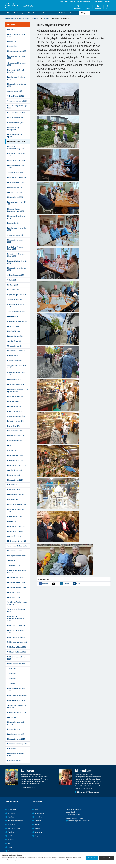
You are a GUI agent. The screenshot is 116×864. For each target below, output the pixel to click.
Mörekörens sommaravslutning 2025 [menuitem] (15, 148)
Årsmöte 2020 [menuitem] (12, 717)
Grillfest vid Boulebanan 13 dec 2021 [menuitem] (16, 571)
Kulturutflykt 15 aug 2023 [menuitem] (15, 421)
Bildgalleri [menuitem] (11, 24)
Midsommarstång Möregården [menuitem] (13, 129)
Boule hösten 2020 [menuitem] (13, 597)
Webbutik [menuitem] (72, 1)
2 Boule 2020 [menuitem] (11, 679)
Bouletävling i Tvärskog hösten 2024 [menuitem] (15, 248)
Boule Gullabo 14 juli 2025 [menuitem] (16, 113)
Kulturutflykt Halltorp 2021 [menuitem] (16, 582)
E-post (78, 583)
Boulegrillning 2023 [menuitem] (13, 426)
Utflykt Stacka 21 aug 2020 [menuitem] (16, 647)
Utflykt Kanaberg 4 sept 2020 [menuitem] (17, 642)
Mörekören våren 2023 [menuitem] (15, 455)
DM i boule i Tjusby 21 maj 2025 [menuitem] (16, 155)
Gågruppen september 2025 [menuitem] (17, 101)
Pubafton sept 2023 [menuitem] (14, 406)
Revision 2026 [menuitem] (12, 29)
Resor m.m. (74, 13)
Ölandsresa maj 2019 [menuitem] (14, 761)
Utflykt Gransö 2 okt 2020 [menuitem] (16, 625)
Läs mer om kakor (12, 860)
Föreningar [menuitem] (77, 7)
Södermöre (36, 18)
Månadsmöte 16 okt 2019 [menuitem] (16, 739)
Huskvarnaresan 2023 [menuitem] (14, 431)
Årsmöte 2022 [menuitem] (12, 561)
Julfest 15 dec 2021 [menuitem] (14, 566)
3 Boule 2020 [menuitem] (11, 674)
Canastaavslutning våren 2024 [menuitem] (15, 306)
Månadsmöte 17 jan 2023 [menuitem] (16, 351)
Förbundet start (10, 18)
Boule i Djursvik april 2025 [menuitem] (16, 182)
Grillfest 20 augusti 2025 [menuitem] (15, 96)
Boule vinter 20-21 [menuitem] (13, 592)
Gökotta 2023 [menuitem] (12, 450)
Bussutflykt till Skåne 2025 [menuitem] (16, 142)
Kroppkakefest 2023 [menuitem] (14, 380)
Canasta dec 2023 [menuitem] (13, 356)
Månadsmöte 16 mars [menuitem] (14, 551)
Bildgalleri (84, 13)
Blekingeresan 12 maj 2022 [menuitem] (16, 541)
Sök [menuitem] (107, 7)
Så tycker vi (11, 824)
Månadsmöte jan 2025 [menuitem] (15, 197)
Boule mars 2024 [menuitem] (13, 326)
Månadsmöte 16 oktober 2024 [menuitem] (15, 241)
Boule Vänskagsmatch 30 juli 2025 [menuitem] (17, 107)
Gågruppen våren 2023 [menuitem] (15, 460)
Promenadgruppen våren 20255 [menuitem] (15, 167)
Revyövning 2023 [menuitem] (13, 500)
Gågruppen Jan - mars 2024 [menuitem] (17, 321)
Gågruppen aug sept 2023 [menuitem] (16, 416)
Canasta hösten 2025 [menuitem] (14, 91)
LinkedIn (66, 583)
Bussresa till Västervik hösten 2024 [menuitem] (17, 262)
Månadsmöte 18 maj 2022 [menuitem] (16, 526)
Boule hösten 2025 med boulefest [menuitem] (15, 71)
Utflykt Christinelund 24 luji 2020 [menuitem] (16, 658)
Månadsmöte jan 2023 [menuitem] (15, 480)
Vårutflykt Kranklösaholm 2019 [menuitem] (15, 755)
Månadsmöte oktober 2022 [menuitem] (16, 504)
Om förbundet (12, 809)
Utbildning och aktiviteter (15, 820)
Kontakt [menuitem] (88, 7)
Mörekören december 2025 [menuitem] (16, 51)
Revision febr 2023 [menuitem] (13, 475)
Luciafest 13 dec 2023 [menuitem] (14, 361)
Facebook (45, 583)
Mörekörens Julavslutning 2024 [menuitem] (16, 217)
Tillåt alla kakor (92, 857)
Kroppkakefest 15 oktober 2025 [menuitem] (16, 78)
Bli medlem (32, 13)
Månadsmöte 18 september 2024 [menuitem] (16, 269)
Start (9, 13)
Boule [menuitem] (9, 445)
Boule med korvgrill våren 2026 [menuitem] (16, 35)
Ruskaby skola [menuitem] (12, 521)
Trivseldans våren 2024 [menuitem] (15, 300)
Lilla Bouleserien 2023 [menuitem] (14, 441)
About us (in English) (14, 828)
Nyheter (52, 13)
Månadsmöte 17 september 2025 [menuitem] (16, 85)
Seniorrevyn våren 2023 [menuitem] (15, 436)
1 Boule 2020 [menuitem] (11, 683)
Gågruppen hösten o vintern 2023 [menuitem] (16, 374)
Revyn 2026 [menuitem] (11, 41)
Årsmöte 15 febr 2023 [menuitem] (14, 470)
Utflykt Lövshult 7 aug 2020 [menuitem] (16, 652)
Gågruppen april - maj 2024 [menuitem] (16, 295)
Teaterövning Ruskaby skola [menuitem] (17, 546)
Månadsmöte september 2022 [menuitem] (15, 510)
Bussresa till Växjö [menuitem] (13, 316)
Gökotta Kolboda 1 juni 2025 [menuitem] (17, 123)
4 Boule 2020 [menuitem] (11, 669)
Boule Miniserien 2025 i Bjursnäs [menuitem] (15, 136)
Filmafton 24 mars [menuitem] (13, 331)
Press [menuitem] (66, 1)
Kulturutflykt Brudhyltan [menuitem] (15, 577)
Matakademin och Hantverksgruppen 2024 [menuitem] (15, 210)
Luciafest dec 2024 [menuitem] (13, 223)
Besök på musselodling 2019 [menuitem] (17, 744)
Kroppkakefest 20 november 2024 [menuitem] (17, 229)
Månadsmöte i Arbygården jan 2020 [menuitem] (16, 723)
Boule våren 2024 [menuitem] (13, 290)
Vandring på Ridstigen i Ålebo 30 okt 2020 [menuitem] (17, 603)
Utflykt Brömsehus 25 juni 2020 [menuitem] (16, 689)
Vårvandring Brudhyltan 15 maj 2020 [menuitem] (16, 706)
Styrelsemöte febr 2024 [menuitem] (15, 346)
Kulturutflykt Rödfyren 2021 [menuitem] (16, 587)
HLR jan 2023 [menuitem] (12, 485)
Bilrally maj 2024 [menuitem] (13, 285)
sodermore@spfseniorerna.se (79, 821)
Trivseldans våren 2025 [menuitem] (15, 172)
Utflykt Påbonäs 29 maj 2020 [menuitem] (17, 700)
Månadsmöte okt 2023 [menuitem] (15, 396)
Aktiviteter (62, 13)
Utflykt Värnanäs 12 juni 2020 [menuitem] (17, 695)
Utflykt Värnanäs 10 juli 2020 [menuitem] (17, 664)
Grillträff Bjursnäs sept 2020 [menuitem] (16, 712)
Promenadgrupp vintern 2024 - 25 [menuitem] (17, 203)
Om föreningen (19, 13)
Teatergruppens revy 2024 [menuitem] (16, 311)
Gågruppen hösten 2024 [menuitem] (15, 235)
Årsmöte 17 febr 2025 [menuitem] (14, 192)
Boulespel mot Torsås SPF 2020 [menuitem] (16, 631)
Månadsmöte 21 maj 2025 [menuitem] (16, 160)
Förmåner (42, 13)
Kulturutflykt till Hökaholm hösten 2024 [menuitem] (15, 255)
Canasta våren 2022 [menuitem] (14, 536)
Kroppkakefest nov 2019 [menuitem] (15, 734)
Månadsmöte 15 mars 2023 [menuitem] (16, 465)
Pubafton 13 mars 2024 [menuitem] (15, 336)
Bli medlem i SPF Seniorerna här (88, 792)
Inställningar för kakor (106, 857)
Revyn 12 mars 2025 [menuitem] (14, 187)
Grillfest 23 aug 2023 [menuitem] (14, 411)
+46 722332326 (77, 818)
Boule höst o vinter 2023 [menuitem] (15, 384)
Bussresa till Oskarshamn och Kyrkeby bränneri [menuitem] (17, 390)
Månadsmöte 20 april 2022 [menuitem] (16, 531)
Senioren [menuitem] (107, 1)
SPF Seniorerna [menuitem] (99, 1)
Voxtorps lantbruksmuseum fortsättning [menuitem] (16, 610)
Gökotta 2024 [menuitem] (12, 280)
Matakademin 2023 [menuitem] (14, 401)
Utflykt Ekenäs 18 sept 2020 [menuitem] (16, 637)
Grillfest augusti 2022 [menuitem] (14, 516)
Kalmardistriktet (24, 18)
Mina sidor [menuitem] (98, 7)
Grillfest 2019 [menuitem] (11, 749)
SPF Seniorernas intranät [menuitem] (83, 1)
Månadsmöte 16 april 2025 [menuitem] (16, 177)
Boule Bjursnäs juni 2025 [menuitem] (15, 118)
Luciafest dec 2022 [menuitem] (13, 490)
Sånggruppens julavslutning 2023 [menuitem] (16, 367)
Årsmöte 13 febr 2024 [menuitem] (14, 341)
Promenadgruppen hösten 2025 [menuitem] (16, 57)
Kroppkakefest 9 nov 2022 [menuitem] (16, 495)
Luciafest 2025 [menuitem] (12, 46)
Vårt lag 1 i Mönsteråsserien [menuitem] (16, 556)
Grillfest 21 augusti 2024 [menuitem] (15, 275)
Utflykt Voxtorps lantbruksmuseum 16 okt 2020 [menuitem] (15, 618)
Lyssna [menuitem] (61, 1)
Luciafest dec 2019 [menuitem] (13, 729)
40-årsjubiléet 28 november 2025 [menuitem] (16, 64)
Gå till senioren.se (29, 787)
